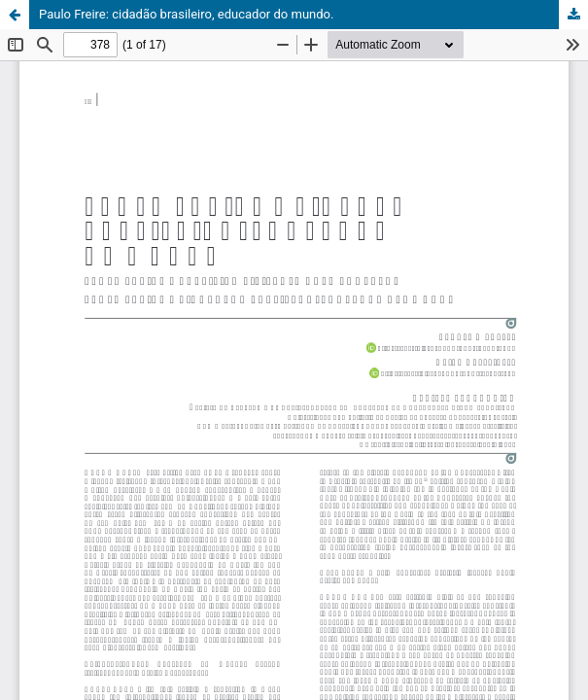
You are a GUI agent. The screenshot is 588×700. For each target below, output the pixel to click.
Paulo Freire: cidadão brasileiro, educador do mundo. (186, 14)
